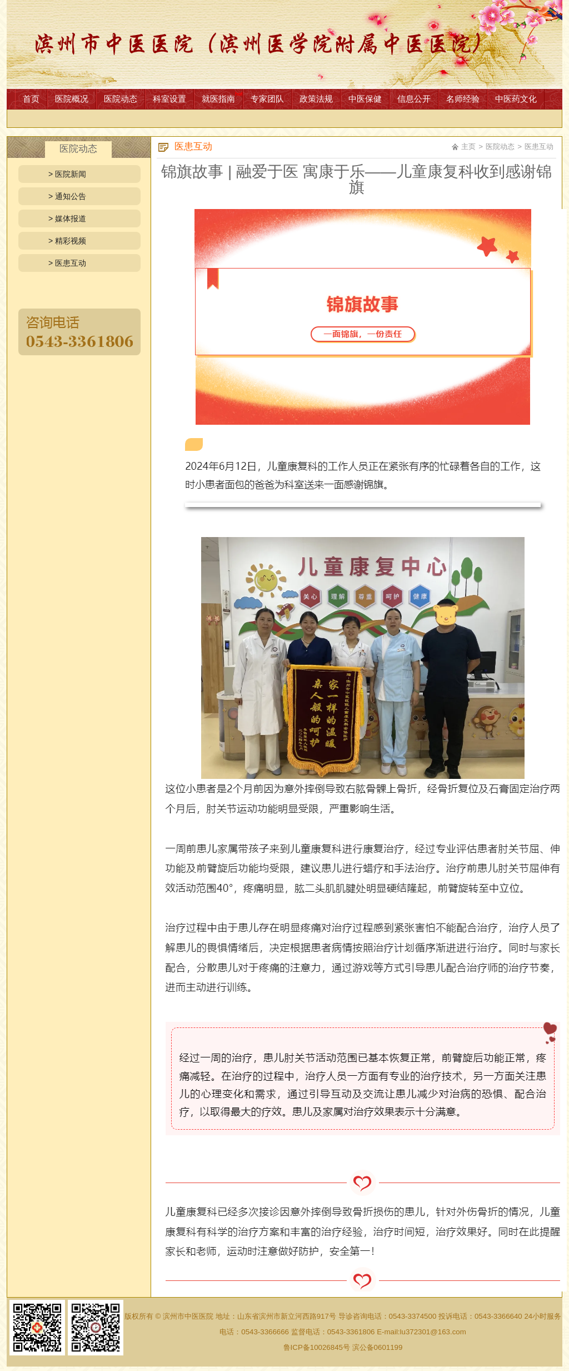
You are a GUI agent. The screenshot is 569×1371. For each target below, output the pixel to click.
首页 (31, 98)
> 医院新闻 (67, 174)
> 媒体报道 (67, 218)
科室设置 (169, 98)
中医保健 (365, 98)
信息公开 (414, 98)
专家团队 (267, 98)
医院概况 (71, 98)
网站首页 (284, 44)
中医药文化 (516, 98)
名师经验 (463, 98)
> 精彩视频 (67, 240)
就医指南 (218, 98)
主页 (468, 146)
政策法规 (316, 98)
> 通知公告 (67, 196)
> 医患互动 (67, 263)
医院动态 (120, 98)
